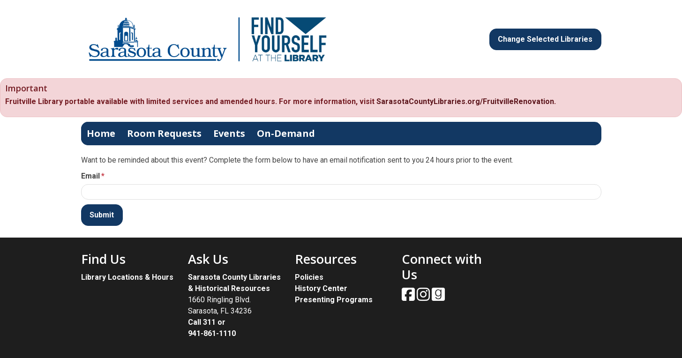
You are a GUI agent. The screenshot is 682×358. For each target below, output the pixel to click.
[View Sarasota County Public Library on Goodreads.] (438, 297)
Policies (309, 277)
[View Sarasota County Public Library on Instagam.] (424, 297)
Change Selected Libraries (545, 39)
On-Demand (286, 133)
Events (229, 133)
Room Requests (164, 133)
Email (90, 176)
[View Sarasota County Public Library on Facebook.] (409, 297)
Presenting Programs (334, 299)
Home (101, 133)
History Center (321, 288)
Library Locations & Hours (127, 277)
